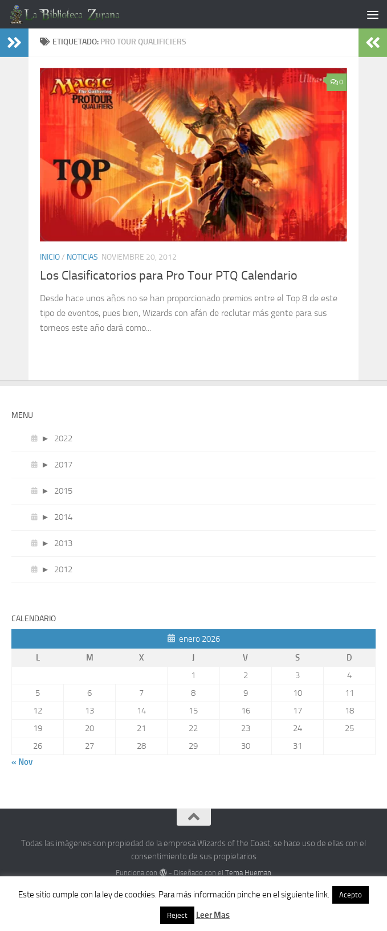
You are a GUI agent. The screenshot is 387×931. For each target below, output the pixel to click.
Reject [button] (177, 915)
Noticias (82, 257)
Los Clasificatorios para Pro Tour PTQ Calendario (169, 275)
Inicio (50, 257)
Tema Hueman (248, 872)
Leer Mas (213, 915)
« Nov (21, 762)
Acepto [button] (350, 895)
